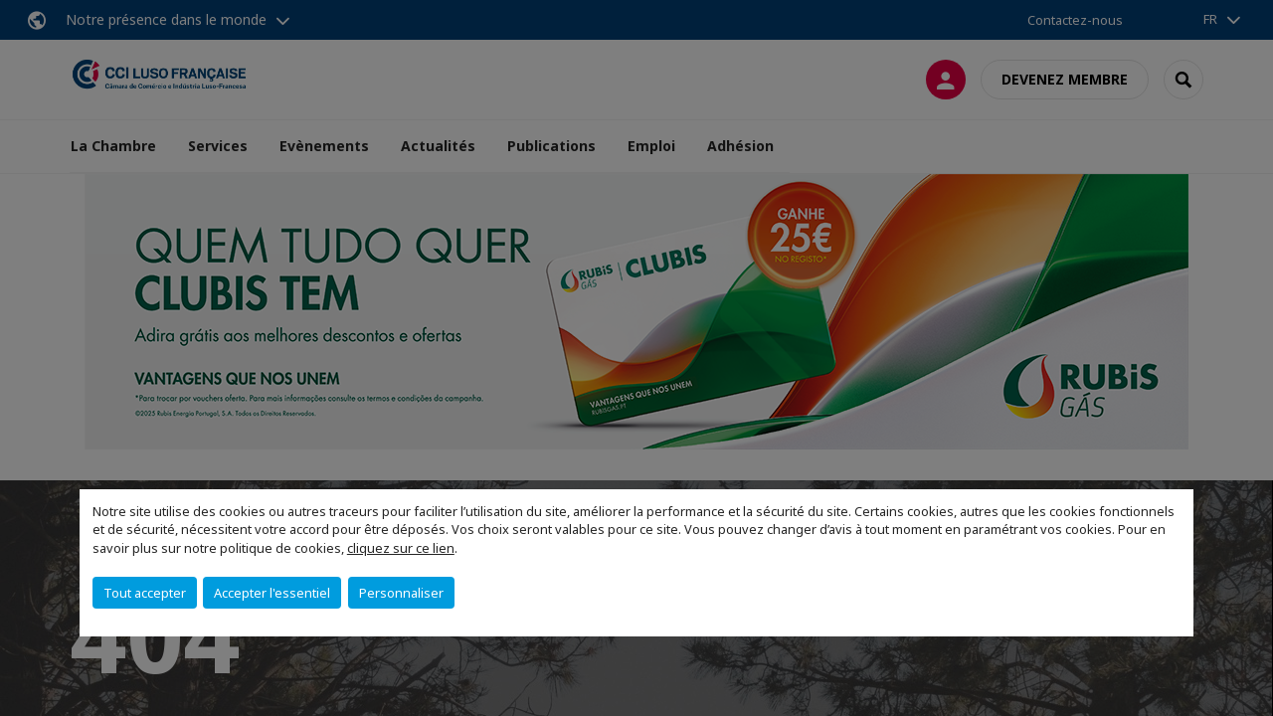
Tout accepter (144, 593)
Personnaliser (401, 593)
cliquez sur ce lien (401, 548)
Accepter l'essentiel (272, 593)
